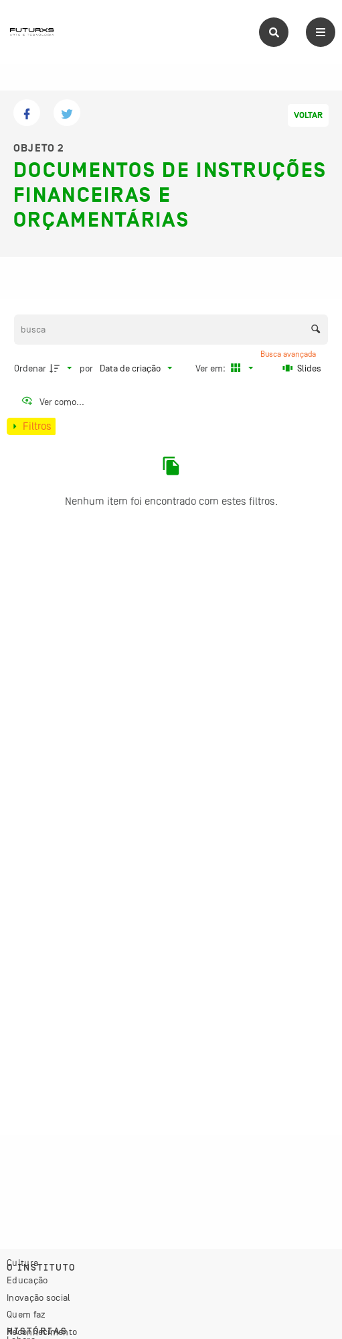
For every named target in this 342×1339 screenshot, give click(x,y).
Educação (27, 1280)
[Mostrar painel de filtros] (31, 426)
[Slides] (302, 368)
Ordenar (30, 368)
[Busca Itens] (170, 329)
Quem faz (26, 1314)
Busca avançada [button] (289, 354)
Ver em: (211, 368)
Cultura (22, 1262)
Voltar (308, 115)
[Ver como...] (52, 402)
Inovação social (39, 1297)
